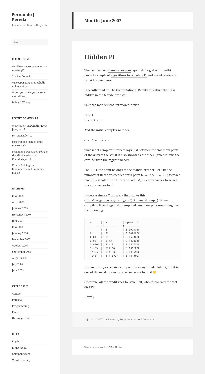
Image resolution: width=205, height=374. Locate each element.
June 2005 (18, 270)
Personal (17, 299)
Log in (16, 341)
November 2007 (21, 214)
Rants (15, 312)
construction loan (22, 141)
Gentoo (16, 293)
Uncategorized (21, 318)
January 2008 (20, 208)
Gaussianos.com (119, 70)
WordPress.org (21, 360)
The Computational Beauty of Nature (136, 90)
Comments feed (21, 354)
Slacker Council (21, 76)
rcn (14, 135)
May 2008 (17, 196)
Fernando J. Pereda (24, 17)
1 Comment (147, 319)
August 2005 (19, 258)
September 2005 (21, 251)
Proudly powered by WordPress (103, 347)
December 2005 (21, 239)
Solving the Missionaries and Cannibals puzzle (30, 155)
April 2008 (18, 202)
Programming (20, 306)
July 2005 (17, 264)
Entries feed (19, 347)
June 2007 (18, 220)
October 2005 (20, 245)
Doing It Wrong (21, 102)
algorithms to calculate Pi (129, 75)
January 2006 (20, 233)
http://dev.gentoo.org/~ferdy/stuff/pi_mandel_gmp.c (121, 200)
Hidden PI (26, 135)
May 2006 (17, 227)
